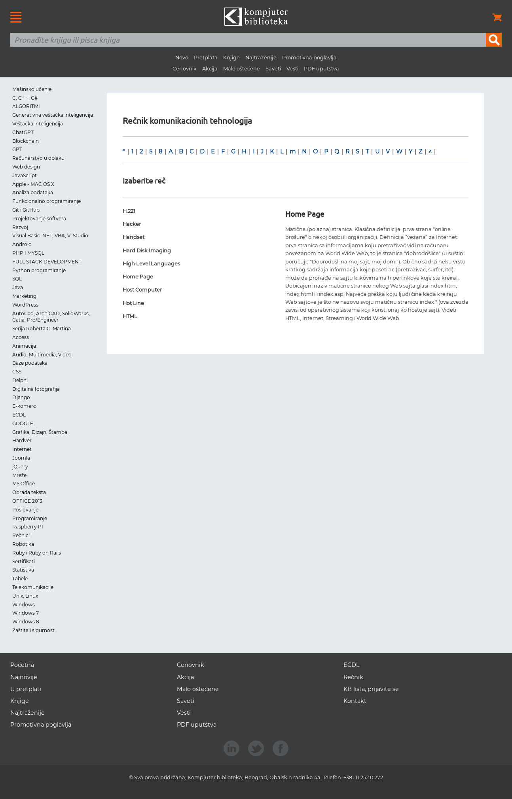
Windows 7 (25, 613)
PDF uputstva (321, 69)
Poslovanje (25, 510)
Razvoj (20, 227)
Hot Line (133, 303)
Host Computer (142, 290)
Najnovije (23, 677)
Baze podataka (29, 363)
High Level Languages (151, 264)
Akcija (210, 69)
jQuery (20, 467)
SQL (17, 279)
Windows (23, 605)
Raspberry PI (27, 527)
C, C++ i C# (25, 98)
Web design (26, 167)
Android (22, 244)
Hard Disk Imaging (147, 251)
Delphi (20, 380)
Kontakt (354, 700)
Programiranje (29, 518)
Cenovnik (185, 69)
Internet (22, 449)
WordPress (25, 305)
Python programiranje (39, 270)
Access (20, 337)
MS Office (23, 484)
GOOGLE (22, 423)
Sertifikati (23, 561)
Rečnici (21, 535)
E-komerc (24, 406)
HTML (130, 316)
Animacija (24, 346)
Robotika (23, 544)
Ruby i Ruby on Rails (36, 553)
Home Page (138, 277)
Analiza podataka (32, 192)
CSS (16, 372)
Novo (181, 58)
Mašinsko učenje (31, 89)
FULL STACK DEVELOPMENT (47, 262)
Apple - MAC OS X (33, 184)
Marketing (24, 296)
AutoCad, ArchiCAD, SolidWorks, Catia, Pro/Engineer (51, 317)
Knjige (231, 58)
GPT (17, 149)
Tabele (20, 578)
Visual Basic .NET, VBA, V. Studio (50, 236)
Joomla (21, 458)
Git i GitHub (26, 210)
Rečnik (353, 677)
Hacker (132, 224)
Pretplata (206, 58)
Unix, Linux (25, 596)
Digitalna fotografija (36, 389)
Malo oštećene (241, 69)
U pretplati (25, 689)
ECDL (19, 415)
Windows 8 (25, 622)
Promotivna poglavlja (309, 58)
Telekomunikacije (32, 587)
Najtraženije (261, 58)
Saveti (273, 69)
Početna (22, 664)
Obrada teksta (29, 492)
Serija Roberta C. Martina (41, 328)
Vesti (292, 69)
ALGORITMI (26, 106)
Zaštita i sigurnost (33, 630)
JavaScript (24, 175)
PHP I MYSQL (28, 253)
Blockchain (25, 141)
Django (21, 397)
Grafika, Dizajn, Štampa (39, 432)
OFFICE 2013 (27, 501)
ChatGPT (23, 132)
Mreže (19, 475)
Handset (133, 237)
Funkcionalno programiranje (46, 201)
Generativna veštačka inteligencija (52, 115)
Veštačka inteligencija (37, 124)
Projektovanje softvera (39, 219)
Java (17, 287)
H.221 (129, 211)
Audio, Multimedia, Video (42, 355)
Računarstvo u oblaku (38, 158)
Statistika (23, 570)
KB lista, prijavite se (371, 689)
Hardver (22, 440)
